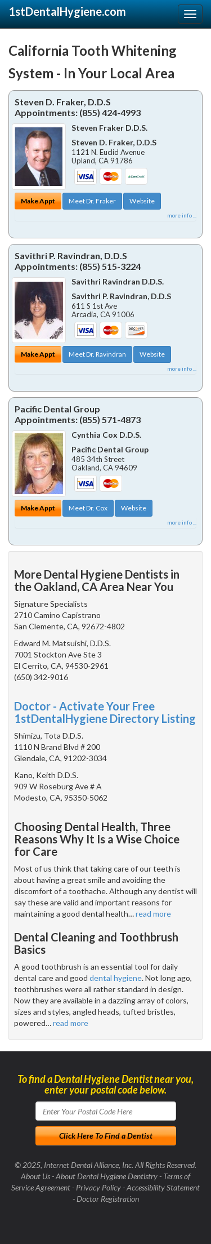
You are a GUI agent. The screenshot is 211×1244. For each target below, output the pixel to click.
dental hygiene (115, 978)
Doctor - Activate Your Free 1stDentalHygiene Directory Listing (105, 712)
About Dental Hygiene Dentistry (107, 1176)
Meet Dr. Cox (88, 508)
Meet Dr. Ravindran (97, 354)
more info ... (181, 215)
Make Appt (38, 201)
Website (142, 201)
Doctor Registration (108, 1198)
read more (153, 913)
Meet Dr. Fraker (92, 201)
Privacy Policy (98, 1187)
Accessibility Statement (163, 1187)
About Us (35, 1176)
